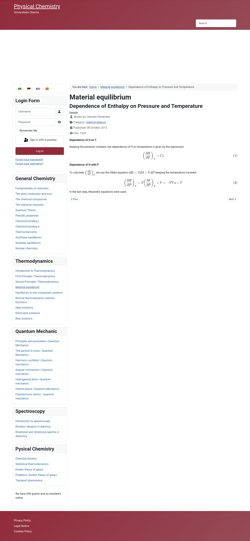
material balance (96, 122)
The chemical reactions (30, 204)
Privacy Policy (22, 520)
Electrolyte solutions (28, 313)
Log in (39, 151)
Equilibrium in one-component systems (39, 292)
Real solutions (24, 318)
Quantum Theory (26, 210)
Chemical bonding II (28, 226)
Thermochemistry (26, 232)
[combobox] (216, 23)
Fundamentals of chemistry (32, 188)
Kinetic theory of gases (29, 469)
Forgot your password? (29, 159)
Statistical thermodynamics (32, 464)
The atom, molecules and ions (34, 193)
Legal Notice (21, 526)
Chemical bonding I (27, 221)
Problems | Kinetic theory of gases (36, 475)
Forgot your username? (29, 163)
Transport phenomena (29, 480)
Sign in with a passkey (40, 140)
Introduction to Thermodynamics (35, 270)
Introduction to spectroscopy (33, 421)
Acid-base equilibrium (29, 237)
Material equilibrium (28, 287)
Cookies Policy (23, 531)
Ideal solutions (24, 307)
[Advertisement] (125, 55)
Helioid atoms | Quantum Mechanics (37, 389)
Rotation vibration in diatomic (33, 426)
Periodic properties (27, 215)
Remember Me (28, 130)
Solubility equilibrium (28, 243)
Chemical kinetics (26, 458)
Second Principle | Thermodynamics (37, 281)
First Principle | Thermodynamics (35, 276)
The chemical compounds (31, 199)
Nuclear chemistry (26, 248)
